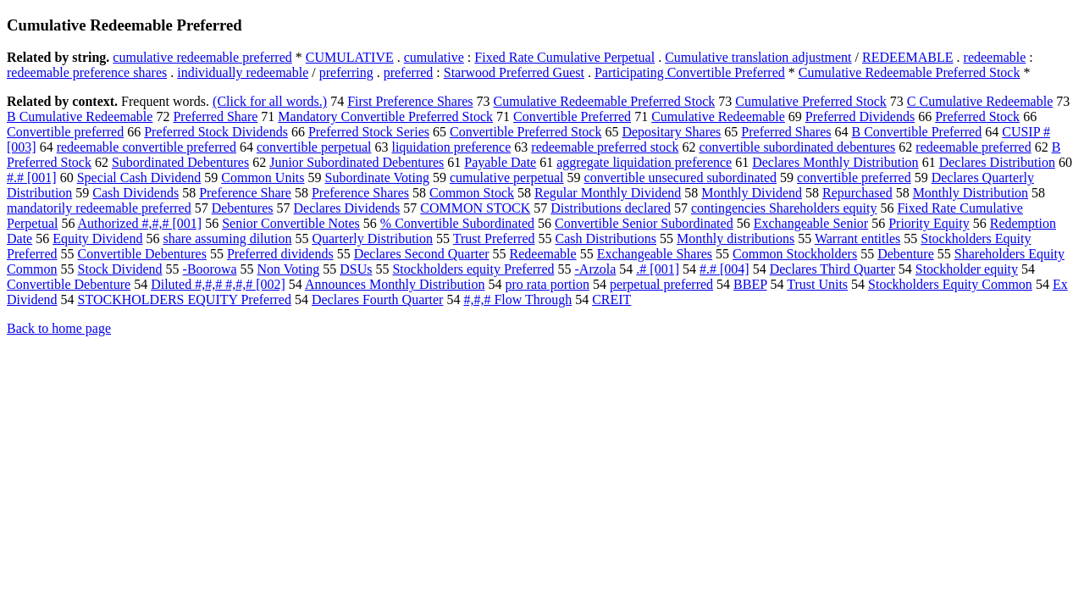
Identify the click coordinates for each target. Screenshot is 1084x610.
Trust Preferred (494, 238)
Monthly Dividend (751, 193)
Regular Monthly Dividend (607, 193)
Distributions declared (610, 208)
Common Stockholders (795, 254)
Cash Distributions (606, 238)
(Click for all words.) (270, 101)
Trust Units (817, 284)
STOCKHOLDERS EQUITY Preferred (184, 299)
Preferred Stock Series (368, 132)
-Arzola (596, 269)
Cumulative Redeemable (718, 116)
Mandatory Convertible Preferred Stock (385, 116)
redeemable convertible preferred (146, 147)
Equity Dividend (97, 238)
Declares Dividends (347, 208)
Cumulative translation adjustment (758, 57)
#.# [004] (724, 269)
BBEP (749, 284)
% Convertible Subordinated (457, 223)
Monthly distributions (735, 238)
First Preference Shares (410, 101)
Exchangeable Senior (811, 223)
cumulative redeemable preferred (202, 57)
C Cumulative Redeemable (980, 101)
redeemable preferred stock (604, 147)
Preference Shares (360, 193)
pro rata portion (547, 284)
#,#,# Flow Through (517, 299)
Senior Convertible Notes (291, 223)
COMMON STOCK (475, 208)
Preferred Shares (786, 132)
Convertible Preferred (572, 116)
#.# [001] (32, 177)
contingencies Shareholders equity (784, 208)
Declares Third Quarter (832, 269)
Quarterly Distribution (372, 238)
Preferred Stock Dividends (216, 132)
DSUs (356, 269)
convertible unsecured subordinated (680, 177)
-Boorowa (210, 269)
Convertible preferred (65, 132)
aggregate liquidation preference (644, 162)
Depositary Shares (671, 132)
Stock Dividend (120, 269)
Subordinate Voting (377, 177)
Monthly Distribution (970, 193)
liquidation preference (451, 147)
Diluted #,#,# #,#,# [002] (218, 284)
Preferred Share (215, 116)
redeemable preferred (973, 147)
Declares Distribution (997, 162)
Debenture (905, 254)
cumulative (434, 57)
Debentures (243, 208)
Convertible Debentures (142, 254)
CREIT (611, 299)
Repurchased (857, 193)
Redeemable (543, 254)
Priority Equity (929, 223)
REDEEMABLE (908, 57)
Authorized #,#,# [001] (140, 223)
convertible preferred (854, 177)
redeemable (995, 57)
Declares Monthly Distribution (835, 162)
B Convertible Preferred (916, 132)
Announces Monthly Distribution (394, 284)
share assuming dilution (227, 238)
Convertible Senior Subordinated (644, 223)
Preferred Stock (977, 116)
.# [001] (657, 269)
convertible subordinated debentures (797, 147)
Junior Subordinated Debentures (356, 162)
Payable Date (500, 162)
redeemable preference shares (87, 72)
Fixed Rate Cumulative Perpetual (564, 57)
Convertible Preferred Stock (526, 132)
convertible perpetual (314, 147)
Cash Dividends (135, 193)
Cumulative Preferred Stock (811, 101)
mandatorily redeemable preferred (99, 208)
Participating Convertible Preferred (690, 72)
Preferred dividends (280, 254)
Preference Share (245, 193)
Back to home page (59, 328)
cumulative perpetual (507, 177)
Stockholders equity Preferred (473, 269)
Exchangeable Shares (654, 254)
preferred (409, 72)
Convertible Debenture (68, 284)
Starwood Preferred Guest (514, 72)
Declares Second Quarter (421, 254)
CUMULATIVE (350, 57)
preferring (346, 72)
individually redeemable (242, 72)
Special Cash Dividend (139, 177)
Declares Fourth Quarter (378, 299)
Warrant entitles (857, 238)
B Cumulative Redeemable (79, 116)
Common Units (262, 177)
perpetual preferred (661, 284)
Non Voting (288, 269)
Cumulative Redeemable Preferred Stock (909, 72)
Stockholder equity (966, 269)
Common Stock (471, 193)
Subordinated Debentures (180, 162)
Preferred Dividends (860, 116)
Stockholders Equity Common (950, 284)
